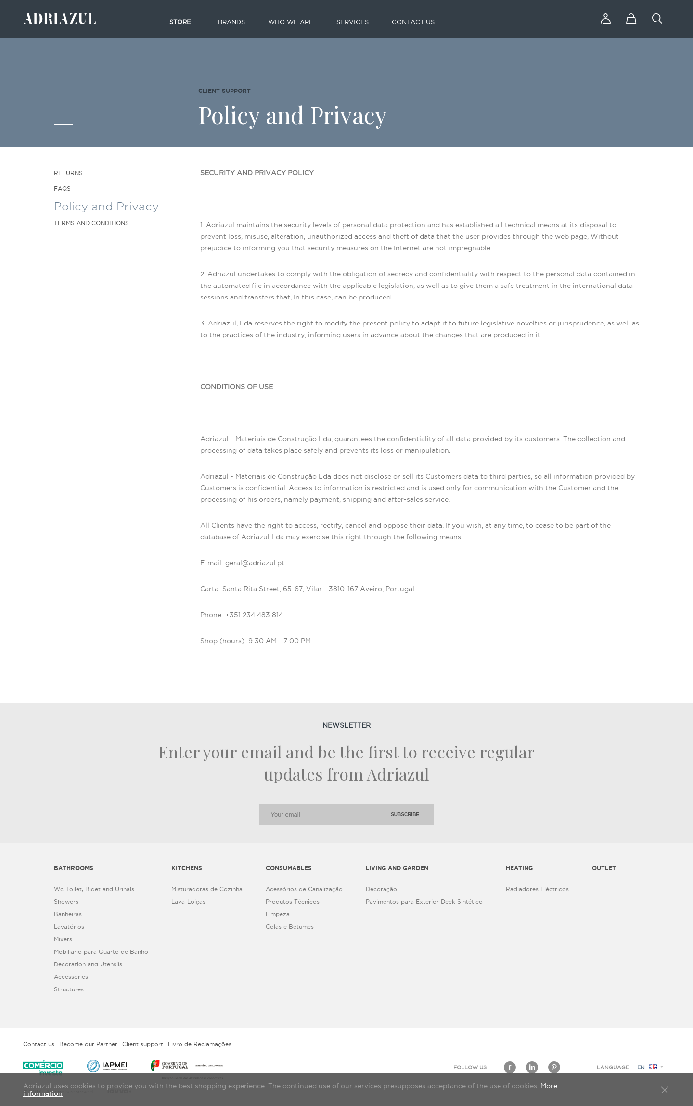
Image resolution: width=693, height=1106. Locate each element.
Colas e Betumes (290, 927)
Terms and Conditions (91, 223)
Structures (69, 989)
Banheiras (68, 914)
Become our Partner (88, 1044)
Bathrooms (73, 868)
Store (180, 21)
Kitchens (186, 868)
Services (352, 21)
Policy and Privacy (106, 206)
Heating (519, 868)
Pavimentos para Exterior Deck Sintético (424, 901)
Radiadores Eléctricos (537, 889)
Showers (66, 901)
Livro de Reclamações (199, 1044)
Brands (231, 21)
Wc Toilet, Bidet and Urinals (94, 889)
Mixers (63, 939)
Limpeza (278, 914)
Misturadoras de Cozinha (207, 889)
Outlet (604, 868)
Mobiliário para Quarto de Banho (101, 952)
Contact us (413, 21)
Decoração (381, 889)
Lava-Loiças (188, 901)
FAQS (62, 188)
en (652, 1067)
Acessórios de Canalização (304, 889)
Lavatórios (69, 927)
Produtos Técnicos (293, 901)
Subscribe (405, 814)
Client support (142, 1044)
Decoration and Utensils (88, 964)
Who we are (290, 21)
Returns (68, 173)
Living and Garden (397, 868)
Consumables (289, 868)
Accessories (71, 977)
